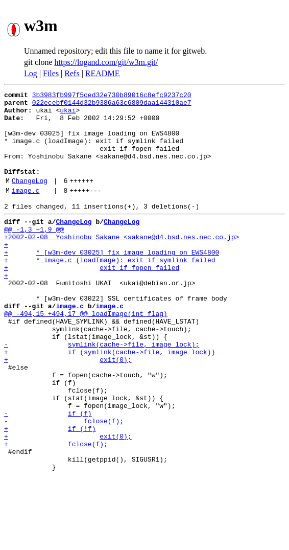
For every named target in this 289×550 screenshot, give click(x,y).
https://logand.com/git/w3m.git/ (106, 62)
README (102, 73)
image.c (26, 210)
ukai (68, 114)
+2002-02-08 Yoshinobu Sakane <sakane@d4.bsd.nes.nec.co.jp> (121, 262)
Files (51, 73)
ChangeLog (29, 198)
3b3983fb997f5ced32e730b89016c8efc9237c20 (111, 96)
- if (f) (48, 474)
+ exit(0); (68, 410)
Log (30, 73)
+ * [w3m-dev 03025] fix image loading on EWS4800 (111, 281)
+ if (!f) (49, 492)
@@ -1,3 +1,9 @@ (34, 253)
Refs (71, 73)
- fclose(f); (64, 483)
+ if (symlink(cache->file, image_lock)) (109, 400)
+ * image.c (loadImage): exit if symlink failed (109, 290)
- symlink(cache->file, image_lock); (101, 391)
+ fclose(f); (56, 511)
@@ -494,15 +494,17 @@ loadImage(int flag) (85, 354)
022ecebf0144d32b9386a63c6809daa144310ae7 (111, 105)
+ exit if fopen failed (91, 299)
